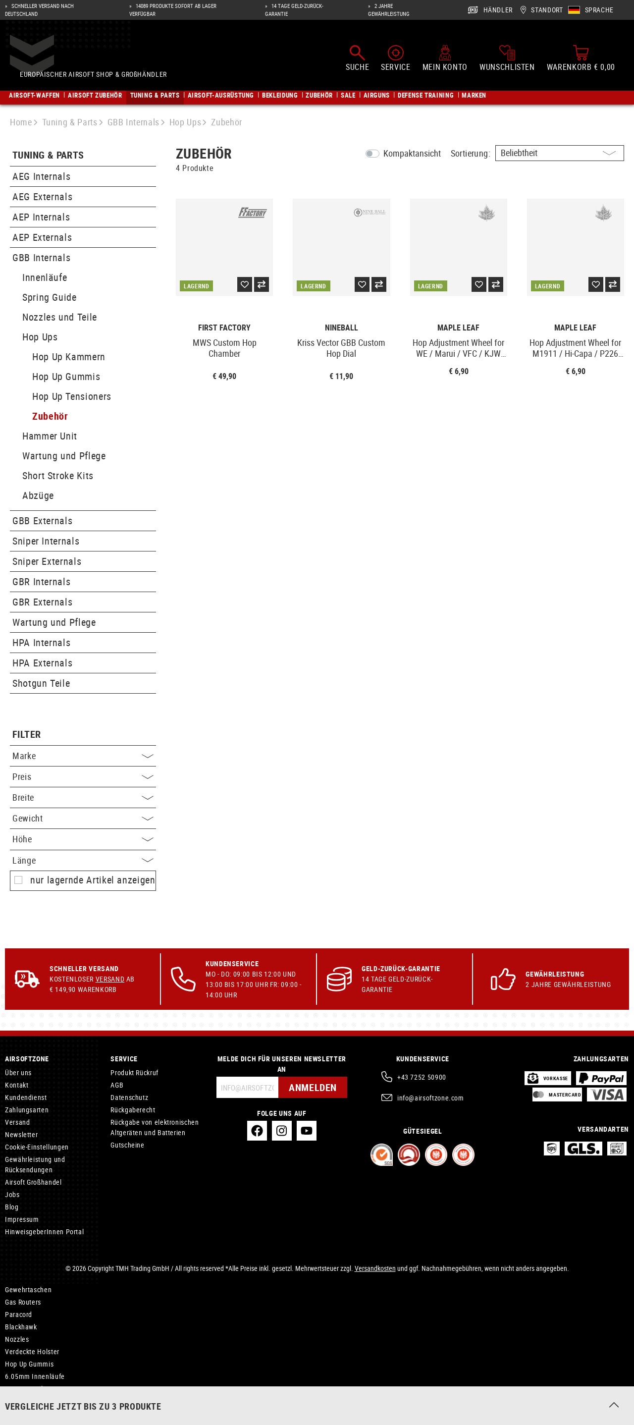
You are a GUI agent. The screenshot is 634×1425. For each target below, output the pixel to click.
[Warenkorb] (581, 58)
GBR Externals (42, 601)
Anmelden (313, 1087)
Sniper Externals (46, 561)
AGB (116, 1085)
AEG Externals (42, 196)
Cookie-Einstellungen (37, 1146)
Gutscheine (127, 1145)
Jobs (12, 1194)
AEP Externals (42, 237)
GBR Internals (41, 581)
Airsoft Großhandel (33, 1182)
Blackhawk (21, 1326)
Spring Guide (49, 297)
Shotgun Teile (41, 683)
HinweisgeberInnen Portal (44, 1231)
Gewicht (83, 818)
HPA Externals (42, 662)
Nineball (341, 327)
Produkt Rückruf (134, 1072)
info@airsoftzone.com (430, 1097)
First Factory (224, 327)
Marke (83, 756)
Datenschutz (129, 1097)
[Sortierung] (559, 153)
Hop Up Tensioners (71, 396)
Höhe (83, 839)
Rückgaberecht (132, 1109)
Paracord (18, 1314)
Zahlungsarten (27, 1109)
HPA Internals (41, 642)
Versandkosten (375, 1268)
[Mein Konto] (445, 58)
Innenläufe (44, 277)
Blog (12, 1206)
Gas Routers (23, 1302)
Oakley (15, 1401)
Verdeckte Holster (32, 1351)
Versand (110, 979)
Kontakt (16, 1085)
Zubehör (50, 416)
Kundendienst (26, 1097)
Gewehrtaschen (28, 1289)
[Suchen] (357, 58)
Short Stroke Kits (58, 475)
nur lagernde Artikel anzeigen (93, 880)
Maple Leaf (458, 327)
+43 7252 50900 (421, 1077)
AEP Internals (41, 216)
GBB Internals (41, 257)
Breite (83, 797)
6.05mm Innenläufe (35, 1376)
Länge (83, 860)
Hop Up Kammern (69, 356)
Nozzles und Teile (59, 317)
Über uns (18, 1072)
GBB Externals (42, 520)
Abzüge (38, 495)
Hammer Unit (49, 435)
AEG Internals (41, 176)
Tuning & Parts (48, 155)
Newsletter (21, 1134)
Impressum (22, 1219)
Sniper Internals (45, 541)
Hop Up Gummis (66, 376)
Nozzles (17, 1339)
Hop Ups (39, 336)
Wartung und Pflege (64, 455)
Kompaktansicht (412, 153)
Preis (83, 776)
